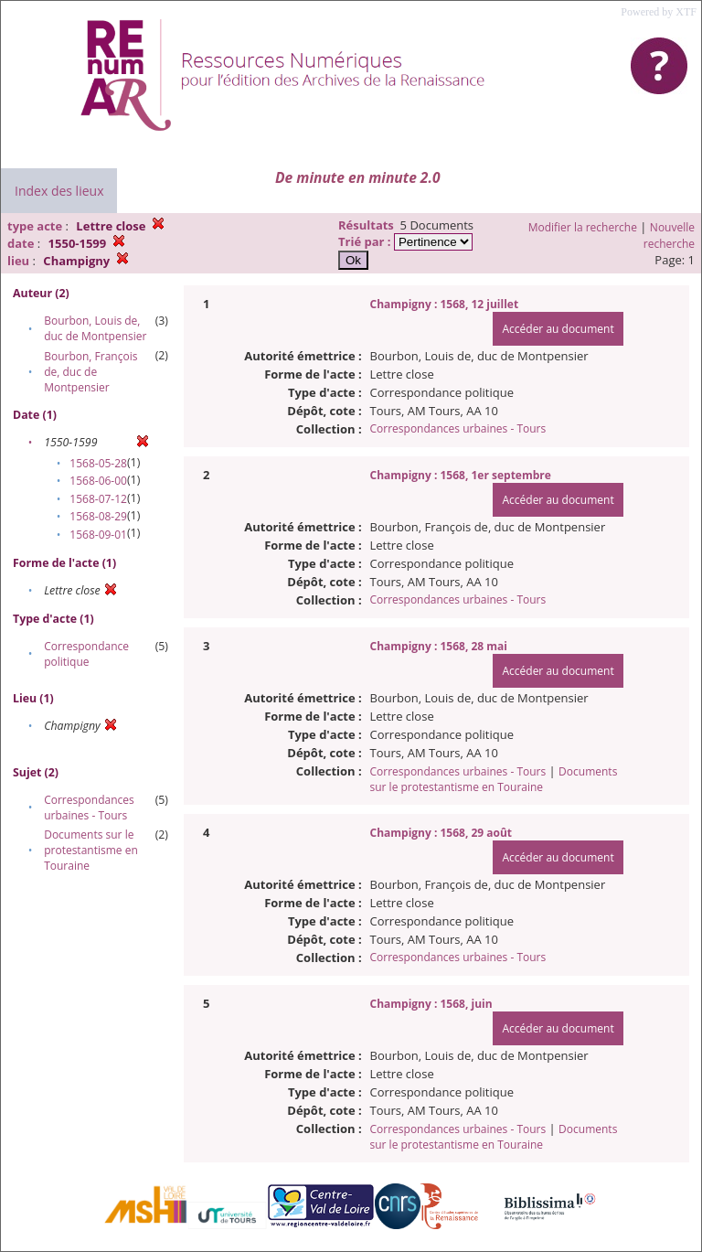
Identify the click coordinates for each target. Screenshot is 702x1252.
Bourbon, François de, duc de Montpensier (90, 371)
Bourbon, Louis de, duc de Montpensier (95, 328)
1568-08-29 (98, 516)
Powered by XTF (659, 11)
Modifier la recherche (582, 227)
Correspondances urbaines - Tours (89, 807)
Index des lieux (59, 190)
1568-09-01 (98, 534)
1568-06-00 (98, 480)
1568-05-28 (98, 463)
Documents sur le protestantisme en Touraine (91, 850)
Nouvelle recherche (669, 235)
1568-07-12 (98, 499)
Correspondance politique (86, 653)
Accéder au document (557, 329)
